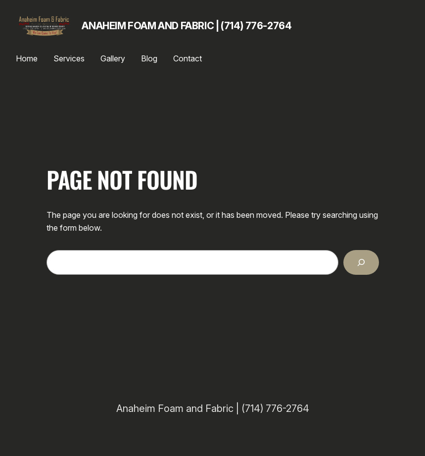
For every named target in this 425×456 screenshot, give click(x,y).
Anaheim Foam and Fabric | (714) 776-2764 (186, 26)
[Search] (360, 262)
